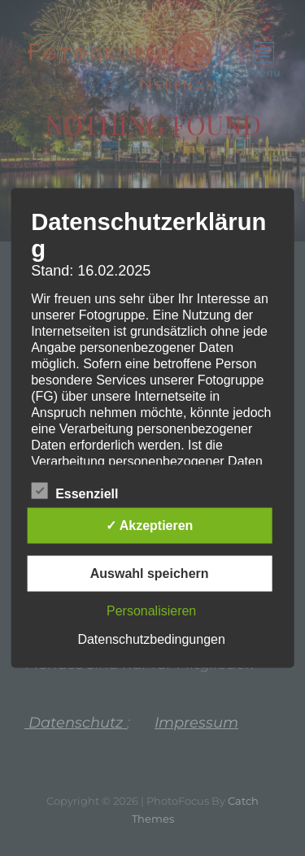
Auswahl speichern (149, 573)
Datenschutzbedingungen (150, 639)
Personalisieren (151, 611)
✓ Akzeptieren (150, 525)
